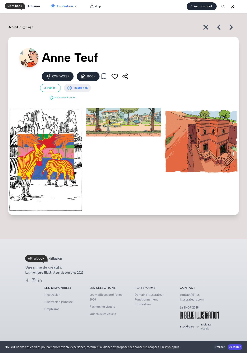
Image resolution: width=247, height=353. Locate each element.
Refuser (220, 347)
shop (95, 6)
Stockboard (199, 327)
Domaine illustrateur (149, 295)
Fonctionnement (146, 299)
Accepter (235, 347)
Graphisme (51, 309)
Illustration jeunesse (58, 302)
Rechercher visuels (102, 307)
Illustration (52, 295)
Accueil (13, 27)
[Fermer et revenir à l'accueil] (206, 27)
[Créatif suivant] (232, 27)
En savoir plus (169, 347)
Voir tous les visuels (103, 314)
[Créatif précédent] (217, 27)
